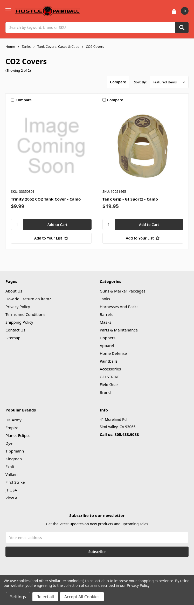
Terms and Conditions (25, 314)
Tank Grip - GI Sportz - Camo (130, 199)
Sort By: (140, 82)
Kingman (13, 458)
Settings (18, 597)
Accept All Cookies (82, 597)
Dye (8, 443)
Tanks (105, 298)
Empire (11, 427)
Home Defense (113, 353)
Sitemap (12, 337)
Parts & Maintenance (119, 330)
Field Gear (109, 384)
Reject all (45, 597)
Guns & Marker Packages (123, 291)
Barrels (106, 314)
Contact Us (15, 330)
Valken (11, 474)
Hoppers (107, 337)
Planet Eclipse (18, 435)
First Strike (15, 482)
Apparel (107, 345)
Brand (105, 392)
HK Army (13, 419)
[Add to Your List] (51, 238)
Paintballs (109, 361)
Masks (105, 322)
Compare (117, 81)
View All (12, 497)
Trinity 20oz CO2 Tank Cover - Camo (46, 199)
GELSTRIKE (110, 376)
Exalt (9, 466)
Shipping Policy (19, 322)
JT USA (11, 490)
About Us (13, 291)
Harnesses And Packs (119, 306)
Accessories (110, 368)
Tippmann (14, 451)
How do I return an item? (28, 298)
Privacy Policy (17, 306)
